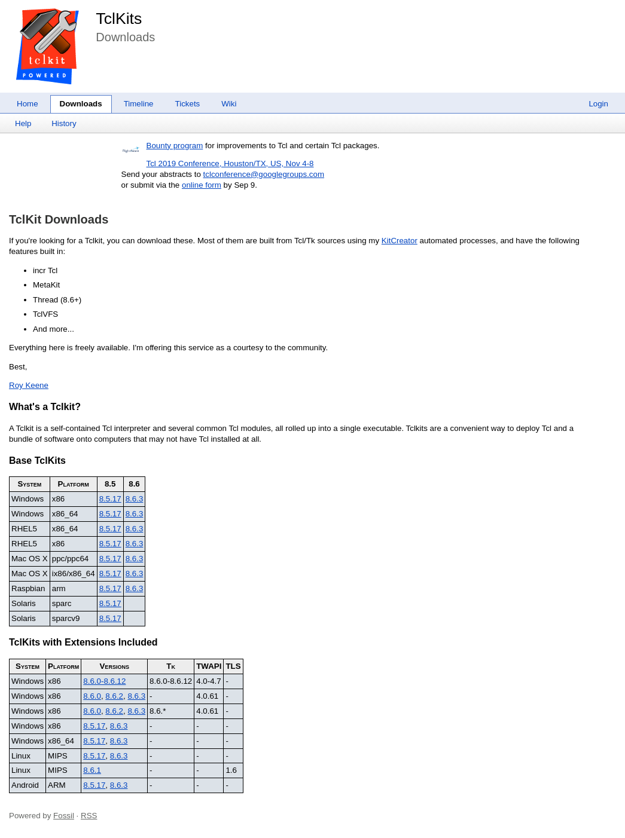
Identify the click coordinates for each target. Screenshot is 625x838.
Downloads (81, 103)
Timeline (139, 103)
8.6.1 (92, 770)
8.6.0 (92, 696)
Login (598, 103)
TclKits (119, 18)
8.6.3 (135, 498)
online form (201, 185)
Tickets (187, 103)
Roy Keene (28, 385)
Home (27, 103)
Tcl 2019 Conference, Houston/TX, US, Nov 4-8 (230, 163)
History (63, 123)
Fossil (63, 815)
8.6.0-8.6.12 (104, 681)
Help (23, 123)
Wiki (228, 103)
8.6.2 (114, 696)
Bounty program (175, 145)
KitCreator (399, 240)
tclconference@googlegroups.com (263, 174)
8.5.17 (110, 498)
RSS (89, 815)
